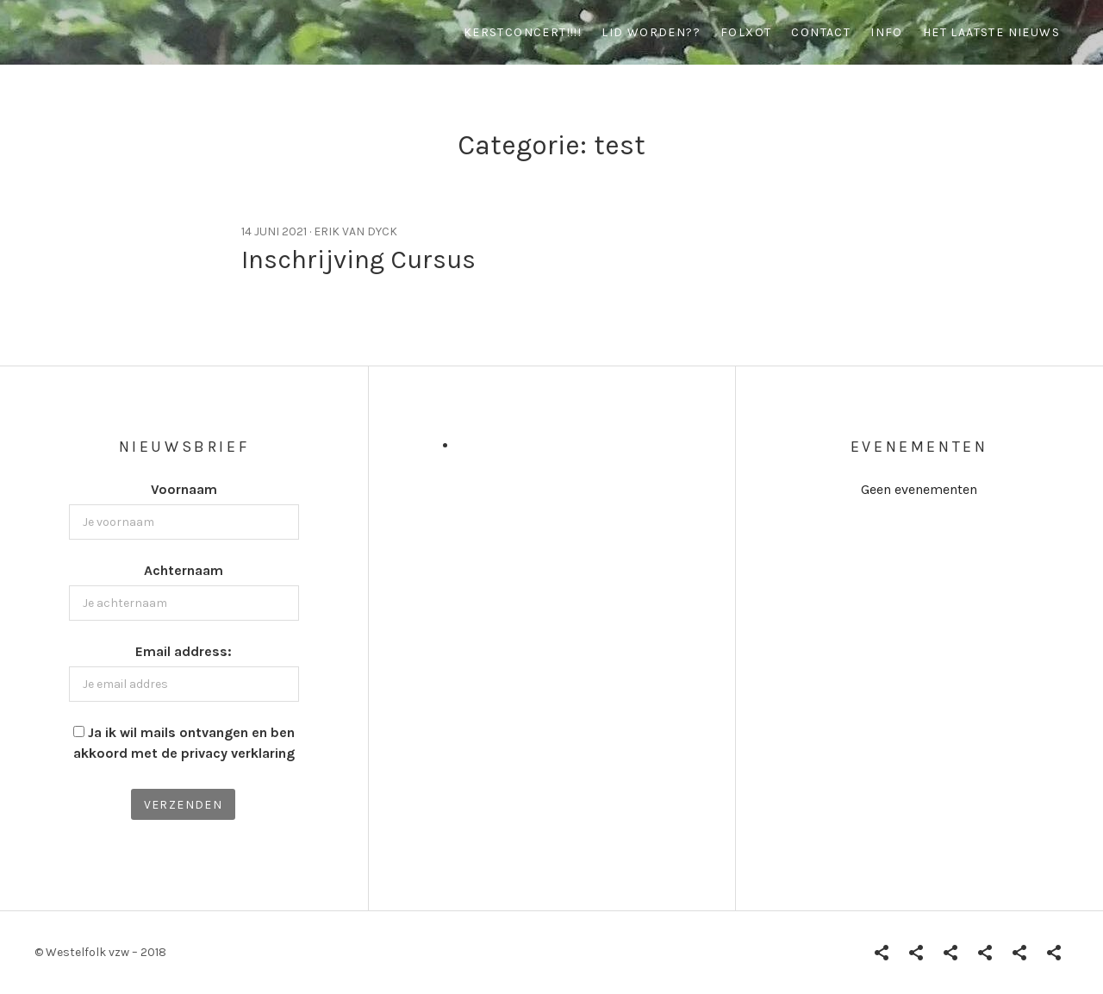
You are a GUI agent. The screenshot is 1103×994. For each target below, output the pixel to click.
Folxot (745, 32)
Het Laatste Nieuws (991, 32)
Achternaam (183, 570)
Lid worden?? (651, 32)
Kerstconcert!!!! (523, 32)
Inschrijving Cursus (358, 259)
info (886, 32)
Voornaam (184, 489)
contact (821, 32)
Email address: (183, 651)
